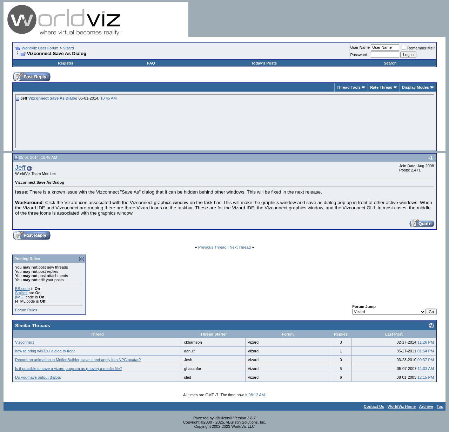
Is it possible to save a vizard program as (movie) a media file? (68, 368)
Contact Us (374, 406)
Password (358, 55)
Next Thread (240, 247)
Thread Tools (349, 87)
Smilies (21, 293)
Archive (426, 406)
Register (65, 63)
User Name (360, 47)
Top (440, 406)
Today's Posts (264, 63)
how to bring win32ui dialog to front (45, 351)
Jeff (20, 167)
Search (390, 63)
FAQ (151, 63)
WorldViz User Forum (40, 48)
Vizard (68, 48)
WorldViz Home (402, 406)
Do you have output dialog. (38, 377)
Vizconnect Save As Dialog (53, 98)
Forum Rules (26, 310)
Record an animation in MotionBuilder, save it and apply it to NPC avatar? (78, 360)
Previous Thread (212, 247)
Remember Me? (418, 48)
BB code (22, 288)
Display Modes (415, 87)
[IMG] (20, 297)
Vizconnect (24, 342)
